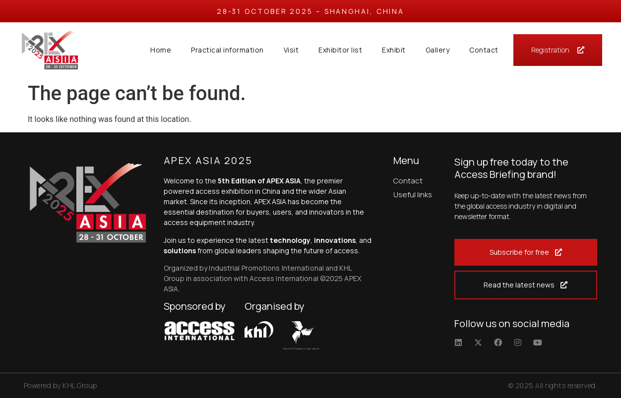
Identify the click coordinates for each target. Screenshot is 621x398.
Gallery (438, 50)
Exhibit (394, 50)
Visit (291, 50)
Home (160, 50)
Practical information (227, 50)
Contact (483, 50)
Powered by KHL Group (60, 385)
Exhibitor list (340, 50)
